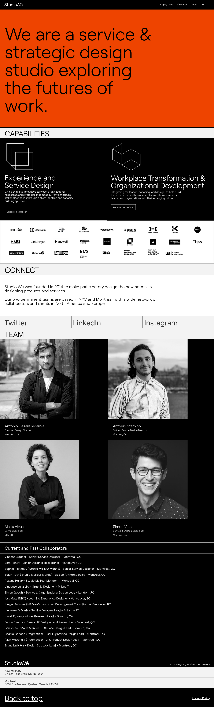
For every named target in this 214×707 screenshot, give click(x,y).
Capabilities (166, 4)
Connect (182, 4)
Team (194, 4)
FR (203, 4)
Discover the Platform (17, 211)
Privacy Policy (201, 698)
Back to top (24, 697)
